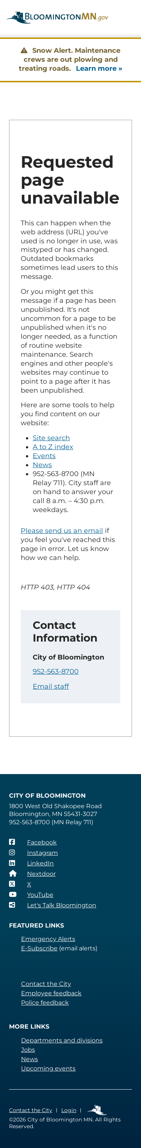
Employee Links (97, 1110)
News (42, 465)
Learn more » (99, 68)
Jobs (28, 1049)
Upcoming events (48, 1068)
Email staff (51, 686)
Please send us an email (62, 531)
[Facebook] (33, 842)
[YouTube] (31, 894)
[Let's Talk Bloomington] (52, 905)
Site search (51, 438)
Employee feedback (51, 993)
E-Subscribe (39, 948)
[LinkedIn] (31, 863)
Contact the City (46, 983)
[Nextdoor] (32, 874)
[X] (20, 884)
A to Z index (53, 447)
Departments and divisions (62, 1040)
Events (44, 456)
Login (68, 1110)
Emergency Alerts (48, 939)
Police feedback (45, 1002)
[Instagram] (33, 853)
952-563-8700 (56, 671)
